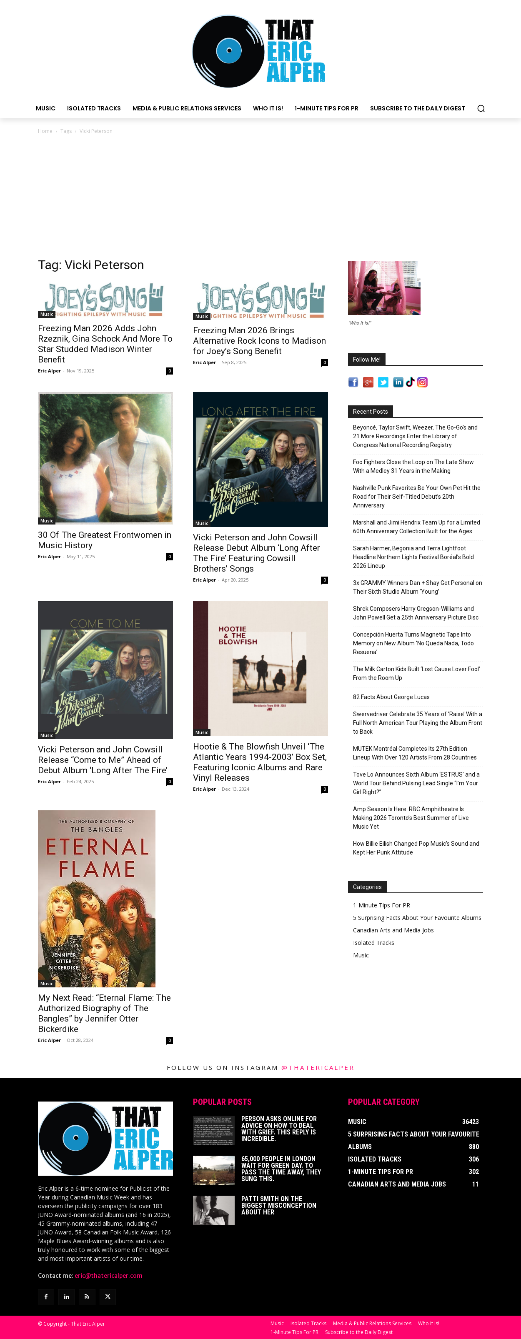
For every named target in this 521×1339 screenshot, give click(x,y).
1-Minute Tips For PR (381, 905)
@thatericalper (318, 1067)
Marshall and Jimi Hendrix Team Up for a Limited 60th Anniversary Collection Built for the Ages (416, 527)
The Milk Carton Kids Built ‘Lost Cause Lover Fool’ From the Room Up (416, 673)
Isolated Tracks (373, 943)
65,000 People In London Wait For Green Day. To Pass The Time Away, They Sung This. (281, 1169)
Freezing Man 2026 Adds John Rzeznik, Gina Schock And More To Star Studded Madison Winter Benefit (105, 344)
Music (46, 314)
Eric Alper (49, 370)
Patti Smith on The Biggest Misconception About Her (278, 1205)
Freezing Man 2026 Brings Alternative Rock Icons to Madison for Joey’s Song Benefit (259, 340)
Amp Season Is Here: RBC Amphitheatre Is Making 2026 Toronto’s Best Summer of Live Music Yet (411, 818)
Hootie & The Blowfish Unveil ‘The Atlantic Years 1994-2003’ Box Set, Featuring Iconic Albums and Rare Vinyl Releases (260, 762)
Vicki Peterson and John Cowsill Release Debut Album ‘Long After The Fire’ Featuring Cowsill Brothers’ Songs (256, 553)
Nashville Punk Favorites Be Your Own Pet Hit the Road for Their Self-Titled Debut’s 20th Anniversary (417, 497)
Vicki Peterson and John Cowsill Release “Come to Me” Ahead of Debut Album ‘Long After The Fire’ (103, 759)
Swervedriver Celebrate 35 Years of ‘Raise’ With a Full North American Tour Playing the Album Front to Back (417, 723)
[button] (481, 108)
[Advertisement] (260, 198)
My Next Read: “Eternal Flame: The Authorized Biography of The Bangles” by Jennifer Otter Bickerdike (104, 1013)
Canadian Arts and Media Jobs (393, 930)
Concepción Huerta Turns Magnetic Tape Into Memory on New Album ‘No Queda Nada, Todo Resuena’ (413, 643)
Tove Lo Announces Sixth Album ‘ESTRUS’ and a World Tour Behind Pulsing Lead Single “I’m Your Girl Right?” (416, 783)
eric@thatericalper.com (109, 1275)
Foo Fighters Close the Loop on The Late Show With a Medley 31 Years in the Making (413, 466)
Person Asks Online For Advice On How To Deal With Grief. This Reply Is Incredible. (279, 1129)
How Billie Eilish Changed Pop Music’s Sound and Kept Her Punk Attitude (416, 848)
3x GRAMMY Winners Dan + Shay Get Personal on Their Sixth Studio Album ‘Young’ (417, 587)
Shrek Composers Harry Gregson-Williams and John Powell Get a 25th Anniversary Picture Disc (415, 613)
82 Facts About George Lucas (391, 697)
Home (45, 131)
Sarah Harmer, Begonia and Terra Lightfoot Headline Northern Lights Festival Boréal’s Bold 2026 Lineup (413, 557)
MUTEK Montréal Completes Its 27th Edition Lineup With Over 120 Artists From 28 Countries (415, 753)
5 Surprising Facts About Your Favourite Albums (417, 918)
